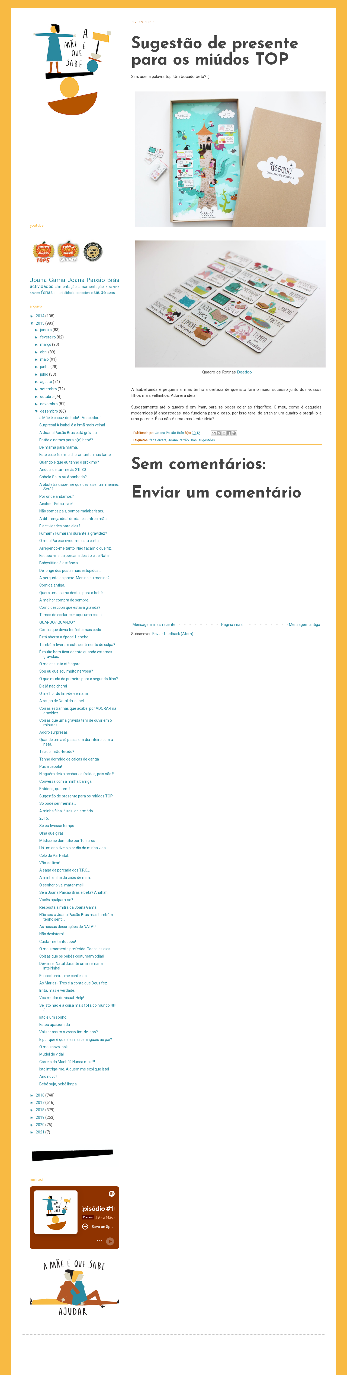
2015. (44, 818)
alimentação (66, 286)
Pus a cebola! (50, 766)
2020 (40, 1125)
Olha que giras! (52, 833)
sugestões (206, 440)
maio (45, 359)
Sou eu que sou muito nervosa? (66, 671)
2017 (40, 1102)
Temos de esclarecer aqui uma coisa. (70, 615)
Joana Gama (47, 279)
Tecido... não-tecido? (56, 751)
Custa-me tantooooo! (57, 941)
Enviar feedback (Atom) (172, 634)
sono (111, 292)
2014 (40, 316)
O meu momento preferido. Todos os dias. (75, 949)
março (46, 344)
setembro (49, 389)
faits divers (157, 440)
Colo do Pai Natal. (54, 855)
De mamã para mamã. (58, 447)
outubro (47, 396)
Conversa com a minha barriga (65, 781)
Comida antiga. (52, 585)
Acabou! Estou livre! (56, 504)
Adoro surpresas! (54, 732)
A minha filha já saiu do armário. (66, 811)
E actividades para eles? (59, 526)
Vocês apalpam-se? (56, 900)
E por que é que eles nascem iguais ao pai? (75, 1039)
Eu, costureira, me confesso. (63, 976)
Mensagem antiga (304, 624)
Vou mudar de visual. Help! (61, 998)
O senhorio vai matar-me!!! (61, 885)
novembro (49, 404)
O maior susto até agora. (60, 664)
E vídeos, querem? (54, 789)
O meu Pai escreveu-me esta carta (69, 540)
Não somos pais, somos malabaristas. (71, 511)
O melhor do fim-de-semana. (64, 693)
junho (45, 367)
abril (44, 352)
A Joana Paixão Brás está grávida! (68, 432)
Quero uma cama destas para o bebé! (71, 593)
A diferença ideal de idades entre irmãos (73, 519)
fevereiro (48, 337)
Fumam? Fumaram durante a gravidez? (73, 533)
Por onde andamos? (56, 496)
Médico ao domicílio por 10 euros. (67, 840)
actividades (41, 286)
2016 (40, 1095)
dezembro (49, 411)
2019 (40, 1117)
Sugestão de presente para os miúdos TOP (76, 796)
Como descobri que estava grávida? (69, 607)
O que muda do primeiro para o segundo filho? (78, 679)
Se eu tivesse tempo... (58, 825)
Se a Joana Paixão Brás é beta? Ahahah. (73, 892)
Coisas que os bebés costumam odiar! (71, 956)
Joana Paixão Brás (182, 440)
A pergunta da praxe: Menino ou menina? (74, 578)
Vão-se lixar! (49, 863)
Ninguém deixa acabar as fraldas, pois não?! (76, 774)
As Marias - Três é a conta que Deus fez (73, 983)
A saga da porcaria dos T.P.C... (64, 870)
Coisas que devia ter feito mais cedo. (70, 630)
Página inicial (232, 624)
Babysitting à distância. (59, 563)
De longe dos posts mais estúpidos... (70, 570)
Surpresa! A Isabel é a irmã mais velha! (72, 425)
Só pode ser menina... (57, 803)
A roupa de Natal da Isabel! (62, 701)
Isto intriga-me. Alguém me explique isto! (74, 1069)
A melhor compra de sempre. (64, 600)
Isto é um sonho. (53, 1017)
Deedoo (244, 372)
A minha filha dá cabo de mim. (65, 877)
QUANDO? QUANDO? (57, 622)
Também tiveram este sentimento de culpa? (77, 644)
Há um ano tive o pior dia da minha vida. (73, 848)
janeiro (46, 330)
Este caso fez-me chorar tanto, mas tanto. (75, 454)
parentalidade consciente (73, 293)
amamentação (91, 286)
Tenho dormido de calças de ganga (69, 759)
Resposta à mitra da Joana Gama (68, 907)
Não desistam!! (52, 934)
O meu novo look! (54, 1047)
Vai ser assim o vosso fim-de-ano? (68, 1032)
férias (47, 292)
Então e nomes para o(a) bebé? (66, 440)
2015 (40, 323)
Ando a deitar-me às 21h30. (63, 469)
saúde (100, 292)
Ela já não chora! (53, 686)
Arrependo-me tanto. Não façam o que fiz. (75, 548)
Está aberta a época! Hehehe (63, 637)
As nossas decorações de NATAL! (67, 926)
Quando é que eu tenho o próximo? (69, 462)
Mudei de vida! (51, 1054)
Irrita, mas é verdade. (57, 990)
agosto (46, 381)
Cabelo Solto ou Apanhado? (63, 477)
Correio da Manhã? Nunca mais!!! (67, 1062)
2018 (40, 1110)
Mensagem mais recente (154, 624)
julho (44, 374)
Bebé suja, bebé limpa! (58, 1084)
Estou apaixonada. (55, 1024)
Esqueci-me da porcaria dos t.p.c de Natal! (74, 555)
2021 (40, 1132)
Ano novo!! (48, 1076)
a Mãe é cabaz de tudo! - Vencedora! (70, 418)
